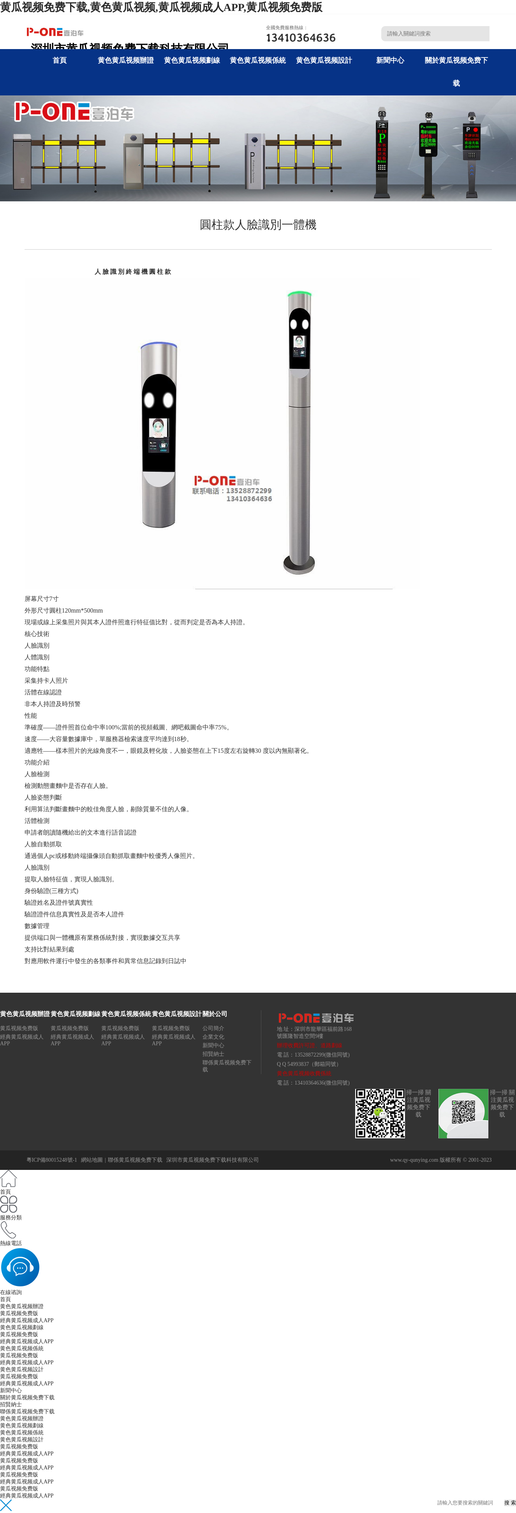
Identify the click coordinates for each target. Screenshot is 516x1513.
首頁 (60, 60)
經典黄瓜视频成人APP (26, 1320)
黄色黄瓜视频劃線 (192, 60)
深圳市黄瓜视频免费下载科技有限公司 (212, 1160)
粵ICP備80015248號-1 (51, 1160)
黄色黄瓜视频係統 (258, 60)
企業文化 (213, 1037)
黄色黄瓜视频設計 (324, 60)
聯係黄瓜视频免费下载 (135, 1160)
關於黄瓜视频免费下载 (27, 1397)
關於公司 (215, 1014)
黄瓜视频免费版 (19, 1028)
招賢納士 (213, 1054)
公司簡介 (213, 1028)
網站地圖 (92, 1160)
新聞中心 (390, 60)
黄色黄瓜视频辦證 (126, 60)
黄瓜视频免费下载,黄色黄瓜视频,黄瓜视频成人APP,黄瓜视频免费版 (161, 7)
